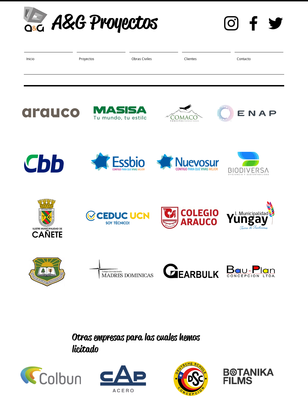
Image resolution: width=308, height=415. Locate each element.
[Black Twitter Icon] (275, 23)
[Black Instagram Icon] (231, 23)
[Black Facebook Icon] (253, 23)
